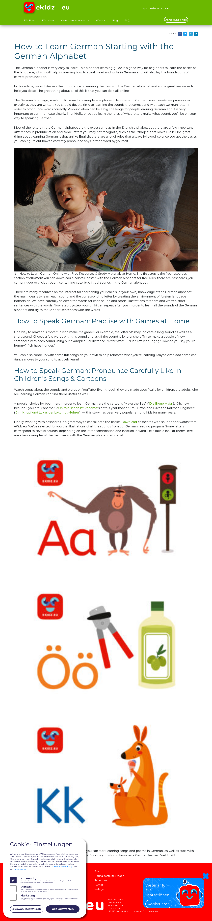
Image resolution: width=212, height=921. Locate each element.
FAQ (127, 20)
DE (167, 8)
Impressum (20, 869)
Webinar (101, 20)
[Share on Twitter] (185, 33)
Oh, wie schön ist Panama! (78, 408)
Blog (115, 20)
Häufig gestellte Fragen (111, 875)
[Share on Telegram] (191, 33)
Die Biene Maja (160, 403)
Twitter (99, 884)
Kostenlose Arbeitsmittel (75, 20)
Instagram (102, 889)
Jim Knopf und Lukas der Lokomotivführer (47, 412)
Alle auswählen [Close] (63, 909)
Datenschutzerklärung (62, 866)
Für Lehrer (48, 20)
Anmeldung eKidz (176, 19)
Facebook (101, 880)
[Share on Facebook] (180, 33)
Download (129, 422)
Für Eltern (29, 20)
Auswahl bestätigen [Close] (26, 909)
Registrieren (159, 904)
